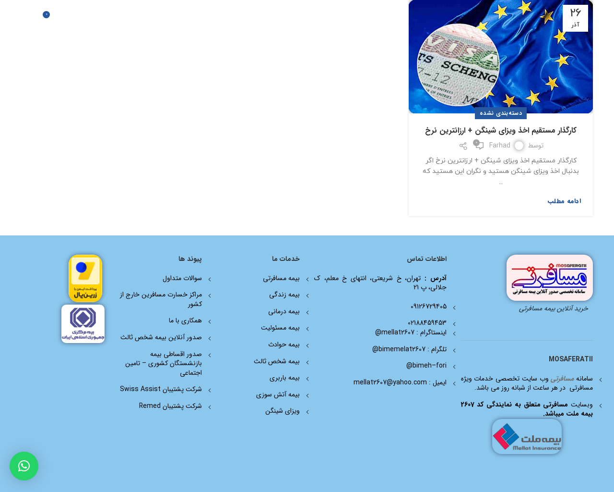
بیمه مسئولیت (280, 327)
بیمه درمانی (284, 311)
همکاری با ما (185, 320)
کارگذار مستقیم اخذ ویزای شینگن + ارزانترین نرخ (501, 130)
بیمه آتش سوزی (278, 394)
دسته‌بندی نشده (501, 113)
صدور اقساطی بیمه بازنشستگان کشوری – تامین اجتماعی (163, 363)
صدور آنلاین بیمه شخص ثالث (161, 337)
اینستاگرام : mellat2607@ (411, 332)
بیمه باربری (285, 377)
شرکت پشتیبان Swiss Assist (161, 389)
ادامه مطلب (564, 201)
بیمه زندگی (284, 294)
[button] (24, 466)
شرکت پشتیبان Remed (170, 406)
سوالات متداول (182, 278)
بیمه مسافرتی (281, 278)
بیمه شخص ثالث (277, 361)
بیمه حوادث (284, 344)
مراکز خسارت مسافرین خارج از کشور (161, 299)
